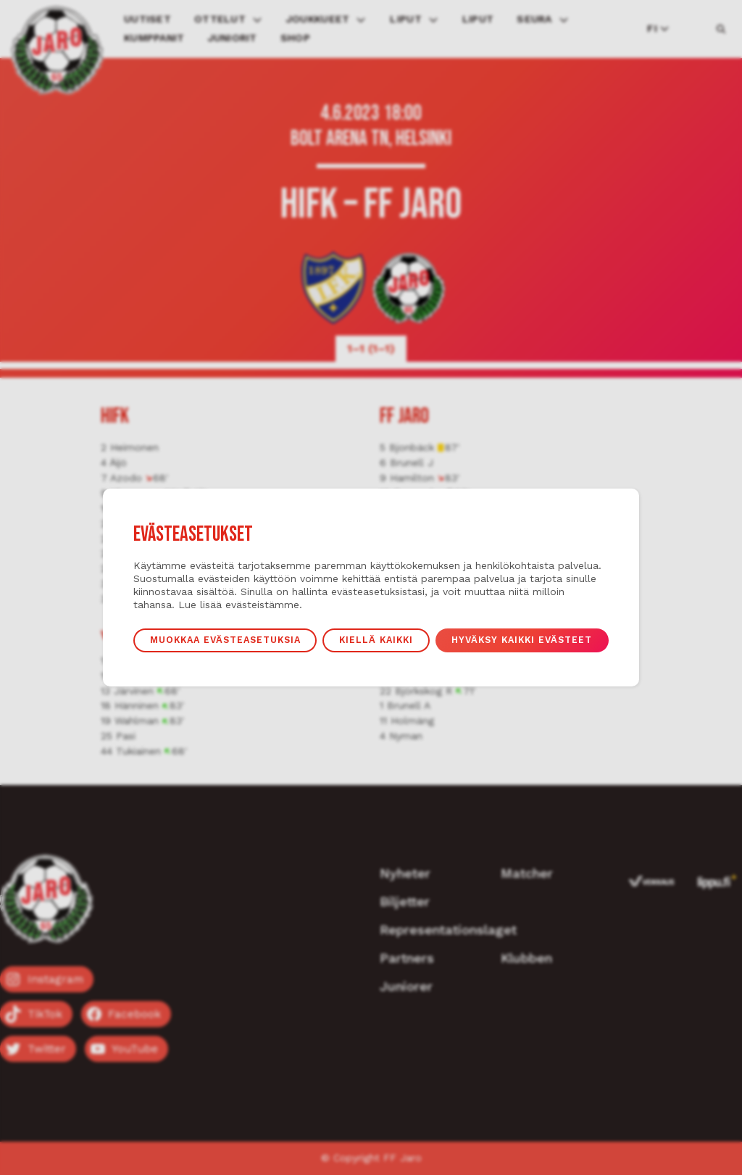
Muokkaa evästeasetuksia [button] (225, 639)
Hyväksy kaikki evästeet (521, 639)
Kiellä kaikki (376, 639)
